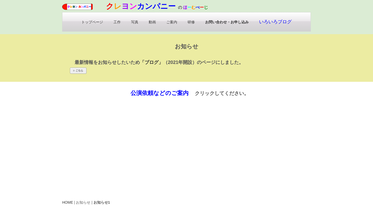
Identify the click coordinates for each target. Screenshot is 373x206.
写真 (134, 22)
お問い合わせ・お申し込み (227, 22)
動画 (152, 22)
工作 (117, 22)
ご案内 (171, 22)
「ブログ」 (151, 62)
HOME (67, 202)
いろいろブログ (275, 21)
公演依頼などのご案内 (160, 93)
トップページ (92, 22)
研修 (191, 22)
